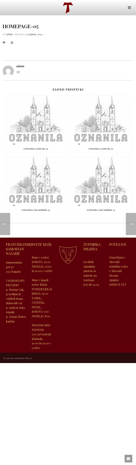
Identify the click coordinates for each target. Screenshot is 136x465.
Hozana (113, 275)
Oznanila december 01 (101, 210)
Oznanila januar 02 (35, 148)
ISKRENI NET (117, 284)
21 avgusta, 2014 (34, 34)
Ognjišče (114, 280)
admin (9, 34)
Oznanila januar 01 (101, 148)
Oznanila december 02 (36, 210)
